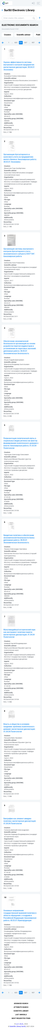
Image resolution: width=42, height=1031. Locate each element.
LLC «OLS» (20, 1024)
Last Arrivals (21, 1014)
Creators (7, 35)
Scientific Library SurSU (18, 1026)
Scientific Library (21, 1011)
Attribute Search (21, 1007)
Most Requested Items (21, 1018)
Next (39, 43)
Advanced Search (21, 1003)
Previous (3, 43)
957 (33, 42)
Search (34, 18)
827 (25, 42)
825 (16, 42)
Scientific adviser (23, 35)
